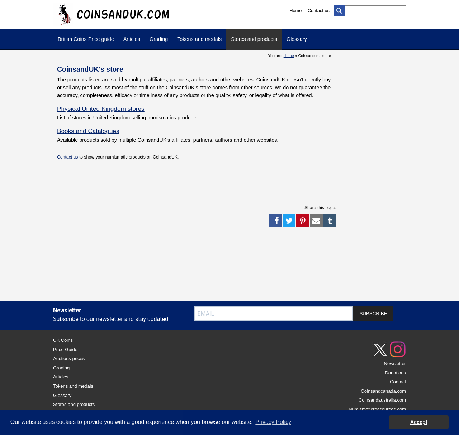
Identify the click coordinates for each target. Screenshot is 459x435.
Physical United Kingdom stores (101, 108)
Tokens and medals (199, 39)
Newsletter (395, 363)
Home (295, 10)
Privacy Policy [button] (273, 422)
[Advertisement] (187, 182)
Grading (159, 39)
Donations (395, 372)
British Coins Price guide (86, 39)
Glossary (297, 39)
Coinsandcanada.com (383, 391)
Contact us (319, 10)
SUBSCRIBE (373, 313)
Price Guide (65, 349)
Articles (131, 39)
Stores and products (254, 39)
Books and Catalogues (88, 130)
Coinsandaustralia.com (382, 400)
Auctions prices (69, 358)
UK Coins (63, 340)
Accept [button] (418, 422)
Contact (398, 381)
